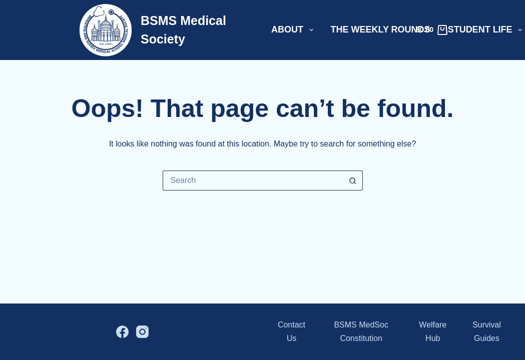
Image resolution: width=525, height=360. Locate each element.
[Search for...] (253, 180)
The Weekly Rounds (380, 29)
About (294, 30)
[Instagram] (142, 332)
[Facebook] (122, 332)
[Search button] (353, 180)
